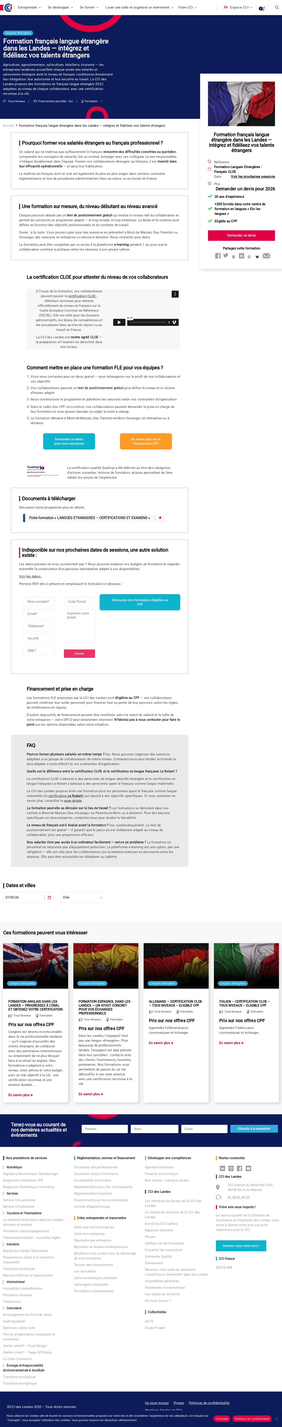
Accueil (8, 126)
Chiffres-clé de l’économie (164, 1243)
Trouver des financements (93, 1265)
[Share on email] (265, 255)
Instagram (232, 1168)
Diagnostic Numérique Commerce (28, 1187)
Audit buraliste (14, 1321)
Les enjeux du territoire (162, 1294)
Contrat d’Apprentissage (92, 1207)
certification (65, 796)
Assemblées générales (162, 1281)
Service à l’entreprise (18, 1207)
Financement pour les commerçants (101, 1200)
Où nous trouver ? (158, 1301)
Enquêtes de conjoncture (164, 1250)
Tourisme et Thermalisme (24, 1213)
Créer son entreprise (89, 1234)
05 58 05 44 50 (238, 1197)
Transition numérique (19, 1269)
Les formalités (85, 1271)
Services (12, 1193)
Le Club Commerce (17, 1359)
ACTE (149, 1321)
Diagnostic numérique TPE (23, 1180)
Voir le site (224, 1267)
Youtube (249, 1168)
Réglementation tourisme (93, 1193)
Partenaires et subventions (165, 1288)
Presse (150, 1237)
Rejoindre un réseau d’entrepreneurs (101, 1247)
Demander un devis (241, 235)
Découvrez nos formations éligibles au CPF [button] (140, 602)
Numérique (14, 1167)
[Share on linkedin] (241, 255)
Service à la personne (19, 1200)
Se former (89, 7)
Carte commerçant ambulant (95, 1278)
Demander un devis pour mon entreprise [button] (69, 441)
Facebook (241, 1168)
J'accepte (222, 1418)
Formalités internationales (23, 1288)
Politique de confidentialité (209, 1403)
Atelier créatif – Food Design (25, 1346)
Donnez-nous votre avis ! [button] (241, 1246)
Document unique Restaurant (96, 1167)
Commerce (14, 1308)
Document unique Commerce (96, 1174)
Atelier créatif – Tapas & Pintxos (27, 1352)
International (16, 1282)
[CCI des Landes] (8, 7)
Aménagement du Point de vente (27, 1315)
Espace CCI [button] (241, 7)
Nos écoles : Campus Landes (167, 1180)
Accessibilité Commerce (92, 1180)
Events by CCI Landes (161, 1224)
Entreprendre (29, 7)
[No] (276, 1418)
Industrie (13, 1244)
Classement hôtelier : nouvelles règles (32, 1238)
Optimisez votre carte (19, 1328)
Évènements (154, 1263)
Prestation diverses (17, 1295)
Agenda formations (159, 1167)
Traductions (12, 1302)
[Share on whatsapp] (249, 257)
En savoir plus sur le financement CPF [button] (146, 441)
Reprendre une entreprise (92, 1240)
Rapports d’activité (159, 1230)
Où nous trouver (157, 1403)
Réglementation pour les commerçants (103, 1187)
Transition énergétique (20, 1383)
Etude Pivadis (155, 1328)
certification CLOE (82, 296)
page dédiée (73, 801)
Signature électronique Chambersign (30, 1174)
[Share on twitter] (225, 255)
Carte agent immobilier (91, 1285)
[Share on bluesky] (257, 257)
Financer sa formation (161, 1174)
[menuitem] (29, 7)
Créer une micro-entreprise (94, 1227)
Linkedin (223, 1168)
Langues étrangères (18, 33)
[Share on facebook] (217, 255)
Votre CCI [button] (187, 7)
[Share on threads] (233, 257)
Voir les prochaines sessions (253, 177)
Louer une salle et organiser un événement (139, 7)
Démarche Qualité (158, 1256)
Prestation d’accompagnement (26, 1231)
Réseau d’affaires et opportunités (28, 1275)
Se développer (60, 7)
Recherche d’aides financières (25, 1251)
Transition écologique (19, 1377)
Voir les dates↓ (30, 576)
